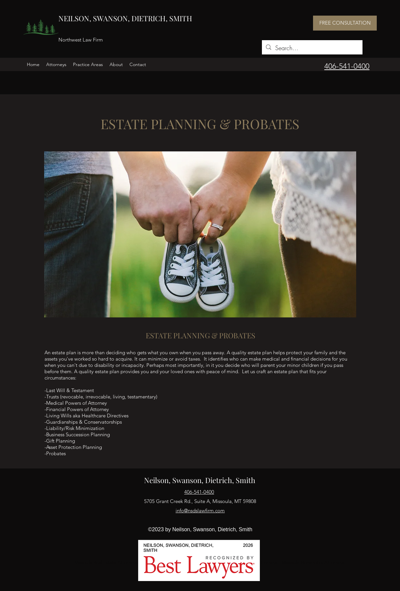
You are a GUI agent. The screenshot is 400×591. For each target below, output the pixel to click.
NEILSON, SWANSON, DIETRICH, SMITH (125, 18)
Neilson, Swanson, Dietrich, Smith (199, 480)
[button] (56, 64)
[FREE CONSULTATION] (345, 23)
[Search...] (312, 48)
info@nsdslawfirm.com (200, 510)
